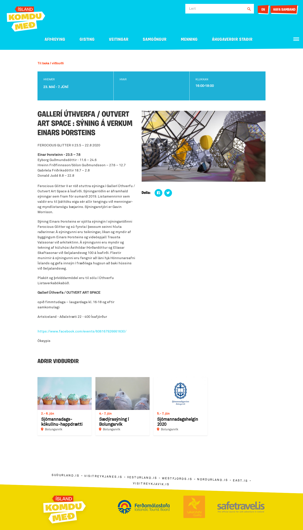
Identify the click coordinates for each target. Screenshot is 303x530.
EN (263, 10)
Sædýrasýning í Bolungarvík (114, 422)
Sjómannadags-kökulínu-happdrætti (62, 422)
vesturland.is (142, 478)
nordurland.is (212, 480)
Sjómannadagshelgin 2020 (177, 422)
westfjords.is (177, 479)
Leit (192, 8)
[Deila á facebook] (158, 193)
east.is (240, 480)
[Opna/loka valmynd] (296, 39)
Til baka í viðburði (50, 63)
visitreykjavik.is (151, 484)
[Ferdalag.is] (26, 18)
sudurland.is (65, 475)
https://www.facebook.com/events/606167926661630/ (81, 331)
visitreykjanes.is (103, 477)
